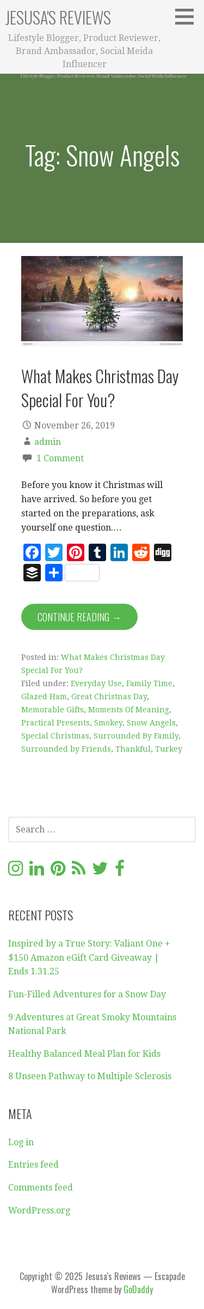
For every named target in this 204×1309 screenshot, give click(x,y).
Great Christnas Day (109, 696)
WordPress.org (39, 1210)
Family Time (149, 683)
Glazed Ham (44, 696)
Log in (21, 1142)
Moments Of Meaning (128, 709)
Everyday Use (96, 683)
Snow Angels (151, 722)
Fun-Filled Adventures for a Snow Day (87, 994)
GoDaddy (138, 1289)
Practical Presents (55, 722)
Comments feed (40, 1187)
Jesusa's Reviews (58, 17)
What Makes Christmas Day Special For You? (99, 387)
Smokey (108, 722)
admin (47, 442)
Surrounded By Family (136, 735)
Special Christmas (55, 735)
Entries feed (33, 1164)
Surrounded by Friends (66, 749)
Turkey (168, 749)
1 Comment (60, 458)
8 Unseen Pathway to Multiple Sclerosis (89, 1076)
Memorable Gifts (52, 709)
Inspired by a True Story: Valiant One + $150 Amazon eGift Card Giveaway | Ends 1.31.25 (89, 957)
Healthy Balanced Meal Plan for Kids (84, 1054)
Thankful (133, 749)
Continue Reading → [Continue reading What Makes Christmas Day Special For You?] (79, 617)
